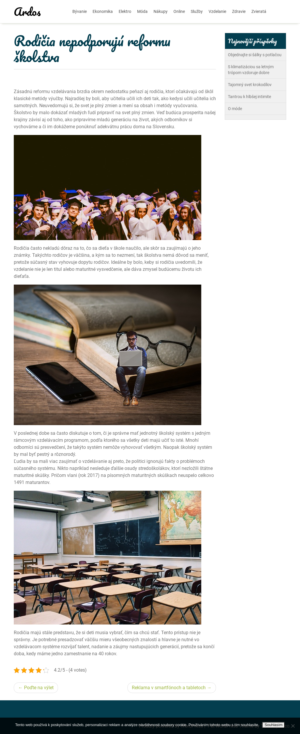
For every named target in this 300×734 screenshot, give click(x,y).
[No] (293, 726)
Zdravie (239, 11)
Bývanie (79, 11)
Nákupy (161, 11)
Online (179, 11)
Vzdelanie (217, 11)
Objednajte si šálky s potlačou (255, 54)
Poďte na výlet (39, 687)
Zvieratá (258, 11)
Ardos (27, 11)
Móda (142, 11)
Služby (197, 11)
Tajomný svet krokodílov (250, 84)
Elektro (125, 11)
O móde (235, 108)
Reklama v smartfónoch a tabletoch (169, 687)
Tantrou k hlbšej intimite (249, 96)
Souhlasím (273, 725)
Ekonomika (103, 11)
